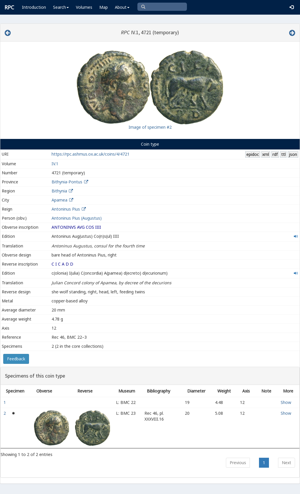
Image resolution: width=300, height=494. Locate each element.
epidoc (252, 154)
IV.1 (55, 163)
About (122, 7)
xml (265, 154)
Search (61, 7)
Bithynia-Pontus (67, 182)
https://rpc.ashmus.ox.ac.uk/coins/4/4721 (90, 154)
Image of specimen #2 (150, 127)
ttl (283, 154)
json (293, 154)
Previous (238, 462)
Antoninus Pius (66, 209)
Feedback (16, 359)
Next (286, 462)
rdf (275, 154)
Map (103, 7)
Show (286, 402)
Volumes (84, 7)
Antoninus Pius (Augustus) (77, 218)
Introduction (34, 7)
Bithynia (59, 191)
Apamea (59, 200)
